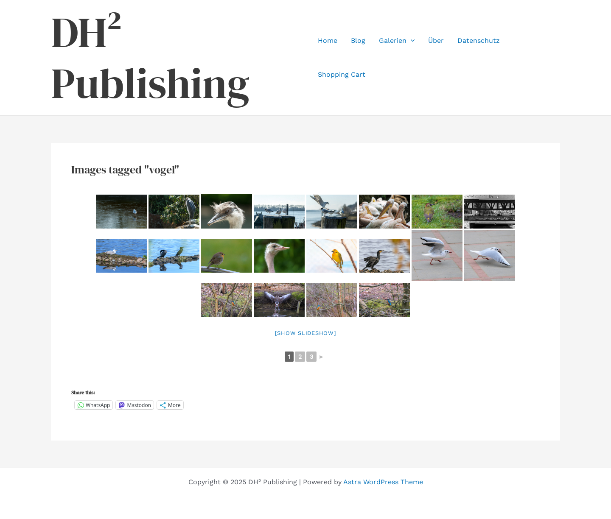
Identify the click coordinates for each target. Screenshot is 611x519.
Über (436, 40)
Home (327, 40)
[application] (410, 41)
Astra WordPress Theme (383, 482)
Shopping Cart (341, 74)
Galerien (397, 41)
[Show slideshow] (305, 333)
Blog (358, 40)
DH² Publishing (150, 57)
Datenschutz (478, 40)
